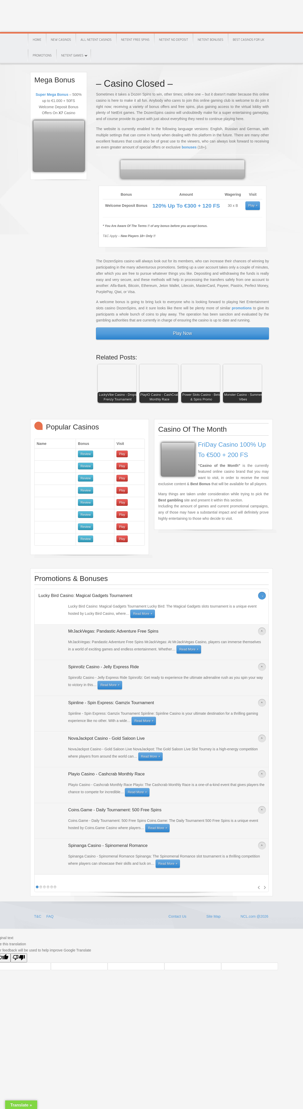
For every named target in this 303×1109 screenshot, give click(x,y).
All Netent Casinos (96, 39)
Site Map (213, 916)
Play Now (182, 333)
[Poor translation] (19, 957)
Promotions (42, 55)
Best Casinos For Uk (248, 39)
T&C (38, 916)
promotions (242, 308)
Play (251, 205)
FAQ (49, 916)
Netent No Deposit (173, 39)
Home (37, 39)
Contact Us (177, 916)
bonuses (189, 147)
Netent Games (72, 55)
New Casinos (61, 39)
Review (86, 454)
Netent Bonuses (210, 39)
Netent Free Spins (135, 39)
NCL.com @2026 (254, 916)
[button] (118, 384)
